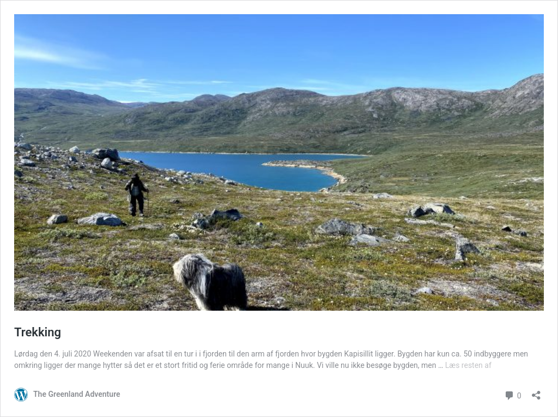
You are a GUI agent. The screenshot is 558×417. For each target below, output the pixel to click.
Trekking (37, 332)
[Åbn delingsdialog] (536, 391)
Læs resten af (468, 365)
